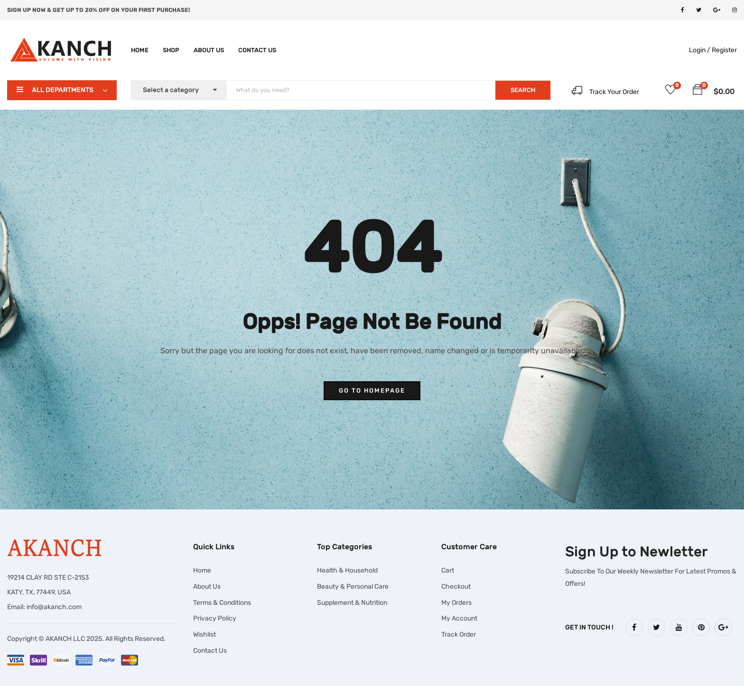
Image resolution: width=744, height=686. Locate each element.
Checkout (456, 587)
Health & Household (347, 570)
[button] (697, 91)
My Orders (456, 603)
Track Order (458, 634)
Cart (447, 570)
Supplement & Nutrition (352, 603)
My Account (459, 618)
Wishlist (204, 634)
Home (140, 50)
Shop (171, 50)
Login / (699, 50)
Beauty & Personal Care (353, 587)
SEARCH (523, 90)
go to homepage (372, 390)
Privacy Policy (214, 618)
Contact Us (257, 50)
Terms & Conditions (222, 603)
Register (724, 50)
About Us (209, 50)
